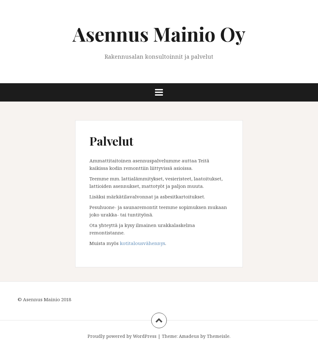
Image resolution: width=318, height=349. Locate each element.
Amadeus (189, 336)
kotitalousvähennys (142, 243)
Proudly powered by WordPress (122, 336)
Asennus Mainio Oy (159, 34)
